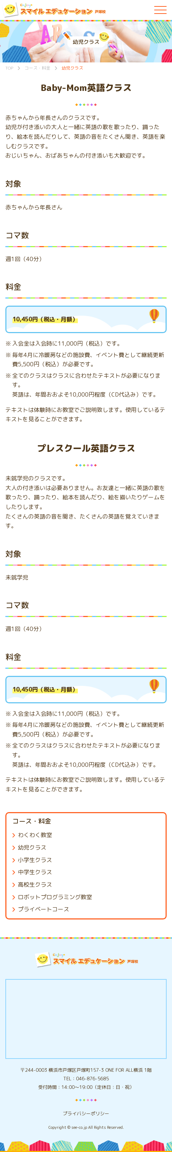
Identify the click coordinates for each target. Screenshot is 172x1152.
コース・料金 (31, 821)
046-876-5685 (92, 1078)
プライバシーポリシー (86, 1113)
